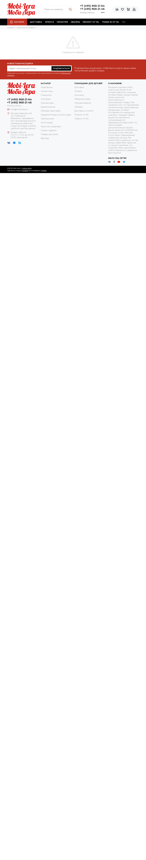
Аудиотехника (48, 107)
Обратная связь (82, 99)
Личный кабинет (82, 103)
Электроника (47, 118)
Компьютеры (47, 103)
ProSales (25, 171)
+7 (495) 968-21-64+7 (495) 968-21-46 (92, 7)
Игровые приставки (51, 111)
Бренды (45, 138)
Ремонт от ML (91, 22)
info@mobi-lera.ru (19, 109)
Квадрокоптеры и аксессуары (56, 114)
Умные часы (47, 91)
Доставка (36, 22)
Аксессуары (47, 122)
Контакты (79, 95)
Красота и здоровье (51, 126)
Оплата (49, 22)
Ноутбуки (46, 99)
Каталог (17, 22)
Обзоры (75, 22)
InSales (43, 171)
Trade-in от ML (110, 22)
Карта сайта (27, 168)
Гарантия (62, 22)
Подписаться (61, 68)
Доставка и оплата (83, 111)
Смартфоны (46, 87)
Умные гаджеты (49, 130)
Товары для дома (49, 134)
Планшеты (46, 95)
